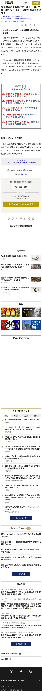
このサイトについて (7, 686)
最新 (6, 416)
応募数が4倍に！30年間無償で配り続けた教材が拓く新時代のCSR (21, 543)
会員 (36, 416)
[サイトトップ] (8, 2)
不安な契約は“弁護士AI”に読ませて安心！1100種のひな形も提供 (21, 558)
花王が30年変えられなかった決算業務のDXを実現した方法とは (21, 566)
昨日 (16, 416)
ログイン (27, 3)
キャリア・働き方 (6, 19)
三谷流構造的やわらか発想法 (22, 19)
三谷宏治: (12, 16)
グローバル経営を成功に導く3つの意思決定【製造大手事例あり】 (21, 551)
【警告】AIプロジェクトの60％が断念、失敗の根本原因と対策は (21, 535)
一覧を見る (21, 574)
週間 (26, 416)
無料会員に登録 (21, 187)
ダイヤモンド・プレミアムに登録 (21, 204)
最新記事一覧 (21, 644)
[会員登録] (36, 3)
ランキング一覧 (21, 518)
